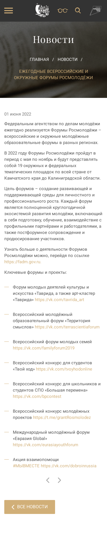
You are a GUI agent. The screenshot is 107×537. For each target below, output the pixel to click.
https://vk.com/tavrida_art (59, 299)
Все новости (30, 506)
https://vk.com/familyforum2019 (43, 348)
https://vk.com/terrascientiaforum (67, 327)
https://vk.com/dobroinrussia (68, 465)
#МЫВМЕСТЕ (26, 465)
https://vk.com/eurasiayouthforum (45, 444)
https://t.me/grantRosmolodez (62, 417)
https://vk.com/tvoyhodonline (64, 369)
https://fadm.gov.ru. (22, 261)
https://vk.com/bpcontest (37, 396)
